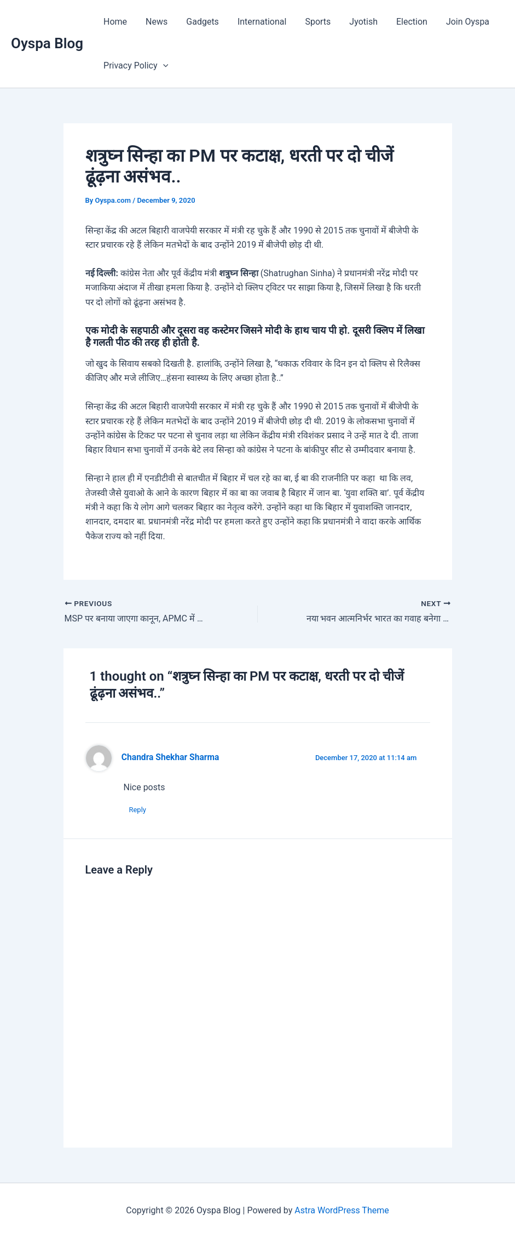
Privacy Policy (135, 66)
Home (114, 21)
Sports (313, 21)
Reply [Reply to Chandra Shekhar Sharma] (138, 810)
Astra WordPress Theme (341, 1210)
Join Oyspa (459, 21)
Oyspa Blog (47, 43)
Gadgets (199, 21)
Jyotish (357, 21)
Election (404, 21)
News (155, 21)
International (258, 21)
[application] (162, 66)
